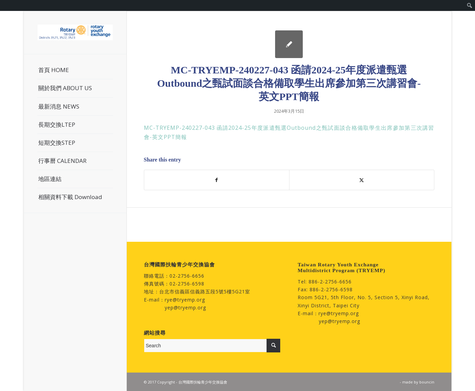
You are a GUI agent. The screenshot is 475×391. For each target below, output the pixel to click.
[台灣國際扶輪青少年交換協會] (75, 32)
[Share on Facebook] (216, 180)
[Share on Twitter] (361, 180)
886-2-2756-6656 (330, 281)
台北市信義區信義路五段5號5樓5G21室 (204, 291)
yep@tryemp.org (185, 307)
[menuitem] (469, 5)
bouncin (426, 382)
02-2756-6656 (186, 276)
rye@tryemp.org (185, 299)
